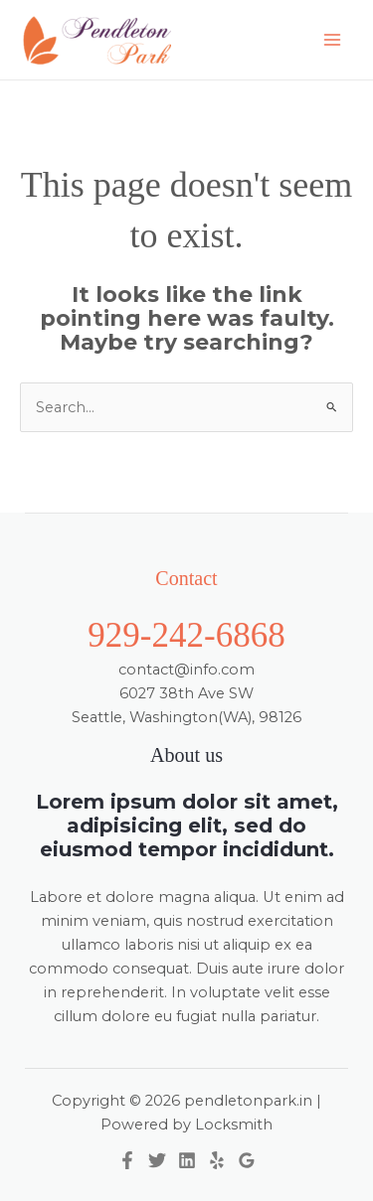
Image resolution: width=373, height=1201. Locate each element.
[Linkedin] (187, 1160)
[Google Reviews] (247, 1160)
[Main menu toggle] (332, 40)
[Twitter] (157, 1160)
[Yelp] (217, 1160)
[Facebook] (127, 1160)
